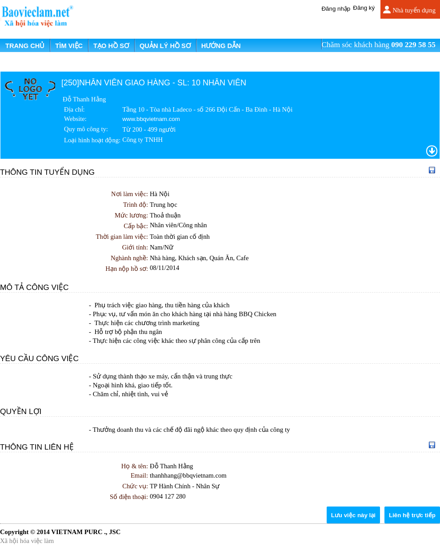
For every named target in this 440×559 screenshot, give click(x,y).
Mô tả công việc (34, 287)
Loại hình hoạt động (91, 140)
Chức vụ (134, 486)
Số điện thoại (128, 496)
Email (138, 475)
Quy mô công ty (85, 129)
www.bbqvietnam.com (151, 119)
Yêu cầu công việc (39, 358)
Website (74, 118)
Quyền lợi (20, 411)
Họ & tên (133, 466)
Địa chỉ (73, 109)
